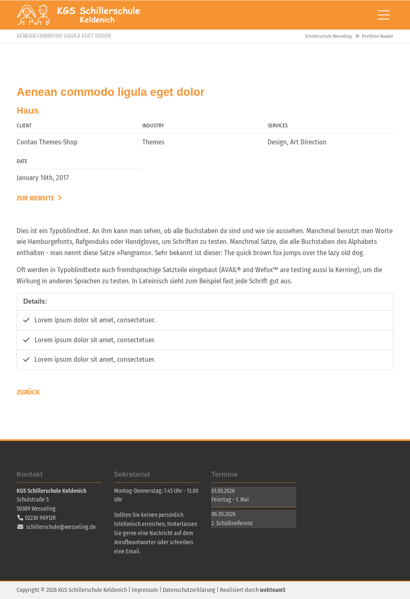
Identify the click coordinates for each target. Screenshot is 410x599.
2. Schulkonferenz (232, 523)
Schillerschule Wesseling (79, 15)
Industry (153, 125)
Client (24, 125)
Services (278, 125)
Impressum (145, 590)
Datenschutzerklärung (189, 590)
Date (22, 161)
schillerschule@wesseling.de (61, 527)
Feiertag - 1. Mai (230, 499)
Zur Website (36, 198)
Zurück (28, 392)
